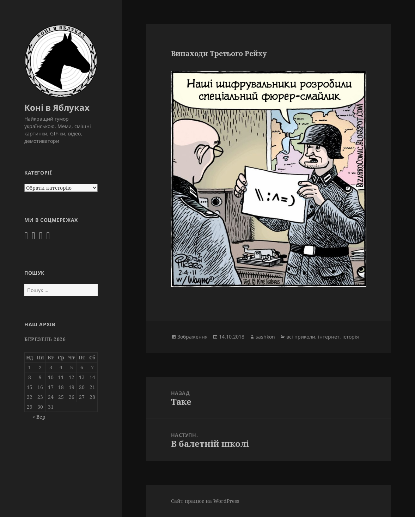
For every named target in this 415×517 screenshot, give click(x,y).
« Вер (38, 416)
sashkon (265, 336)
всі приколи (300, 336)
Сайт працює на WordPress (205, 501)
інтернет (329, 336)
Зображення (192, 336)
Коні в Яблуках (57, 107)
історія (350, 336)
